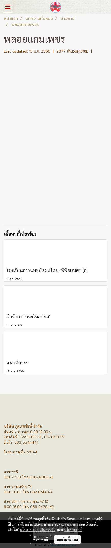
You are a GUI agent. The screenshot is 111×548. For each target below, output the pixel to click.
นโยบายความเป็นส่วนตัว (38, 529)
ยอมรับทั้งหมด (67, 539)
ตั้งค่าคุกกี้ (40, 539)
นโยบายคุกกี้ (73, 529)
